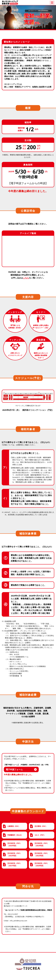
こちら (26, 277)
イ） (5, 498)
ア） (5, 467)
